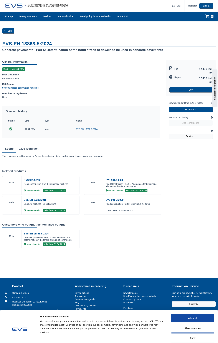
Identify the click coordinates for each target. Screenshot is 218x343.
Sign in (206, 6)
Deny (193, 323)
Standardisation (66, 16)
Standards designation (215, 88)
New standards (130, 293)
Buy (191, 90)
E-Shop (9, 16)
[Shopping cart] (209, 16)
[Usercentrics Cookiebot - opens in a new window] (19, 337)
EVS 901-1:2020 (115, 180)
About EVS (122, 16)
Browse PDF (191, 109)
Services (47, 16)
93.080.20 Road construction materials (20, 88)
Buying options (82, 293)
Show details (160, 337)
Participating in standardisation (95, 16)
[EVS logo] (37, 6)
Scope (9, 148)
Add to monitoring (190, 123)
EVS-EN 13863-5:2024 (86, 129)
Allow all (192, 303)
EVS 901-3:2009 (115, 200)
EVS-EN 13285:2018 (35, 200)
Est (173, 6)
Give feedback (28, 148)
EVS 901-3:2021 (33, 180)
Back (8, 31)
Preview (190, 136)
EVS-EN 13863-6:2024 (36, 233)
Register (192, 6)
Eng (178, 6)
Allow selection (192, 313)
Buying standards (28, 16)
